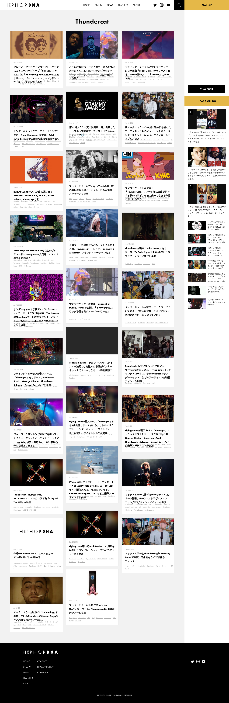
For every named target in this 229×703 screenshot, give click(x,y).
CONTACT (42, 661)
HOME (26, 661)
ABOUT (26, 683)
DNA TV (27, 666)
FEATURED (28, 678)
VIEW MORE (206, 88)
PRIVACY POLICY (45, 666)
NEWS (26, 672)
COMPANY (42, 672)
